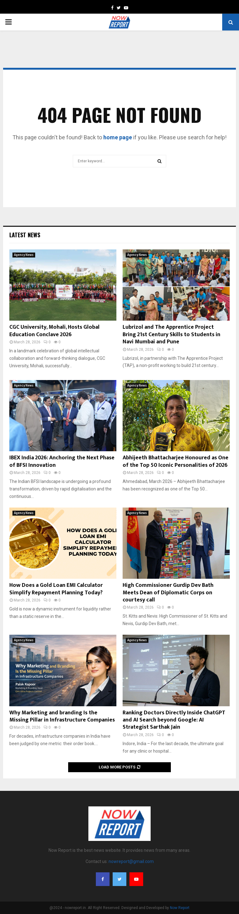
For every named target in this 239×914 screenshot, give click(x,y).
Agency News (24, 255)
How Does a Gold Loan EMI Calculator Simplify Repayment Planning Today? (56, 589)
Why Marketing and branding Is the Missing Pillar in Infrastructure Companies (62, 716)
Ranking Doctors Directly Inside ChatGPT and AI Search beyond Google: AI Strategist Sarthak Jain (174, 720)
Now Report (180, 908)
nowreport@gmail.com (131, 861)
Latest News (24, 235)
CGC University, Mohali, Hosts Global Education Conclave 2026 (54, 330)
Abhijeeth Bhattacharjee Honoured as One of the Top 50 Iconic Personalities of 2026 (175, 461)
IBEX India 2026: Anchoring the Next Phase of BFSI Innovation (62, 461)
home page (117, 137)
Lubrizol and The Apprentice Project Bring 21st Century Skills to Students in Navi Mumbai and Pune (171, 334)
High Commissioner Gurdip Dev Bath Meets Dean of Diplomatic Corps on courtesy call (168, 593)
